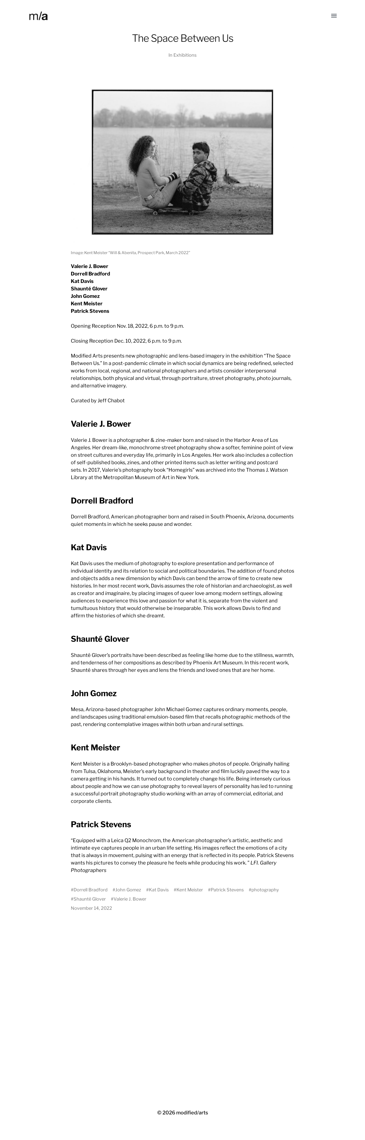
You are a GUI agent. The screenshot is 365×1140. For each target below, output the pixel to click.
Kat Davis (159, 889)
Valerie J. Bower (130, 899)
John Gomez (128, 889)
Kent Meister (189, 889)
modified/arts (192, 1113)
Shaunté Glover (90, 899)
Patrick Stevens (227, 889)
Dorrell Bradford (91, 889)
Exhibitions (185, 55)
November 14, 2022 (91, 908)
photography (265, 889)
